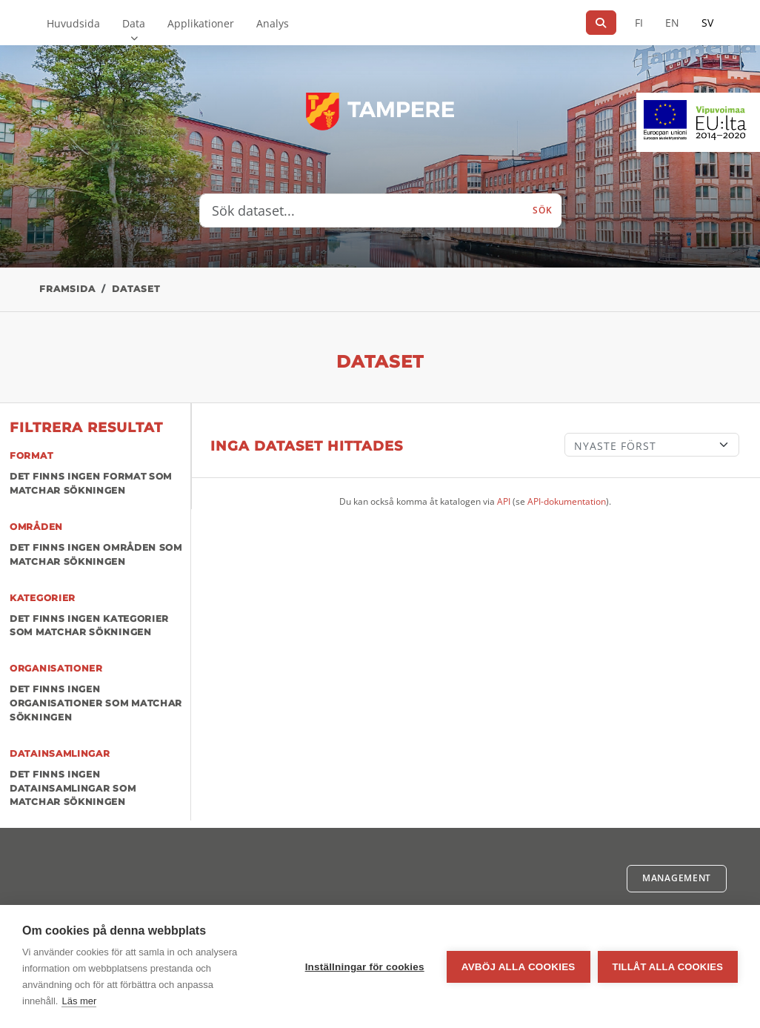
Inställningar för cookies (364, 966)
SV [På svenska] (707, 23)
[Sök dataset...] (362, 210)
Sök (542, 210)
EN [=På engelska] (672, 23)
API (503, 501)
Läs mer (78, 1001)
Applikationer (200, 23)
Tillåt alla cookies (668, 966)
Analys (272, 23)
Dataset (136, 288)
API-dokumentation (566, 501)
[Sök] (601, 22)
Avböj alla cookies (518, 966)
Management (676, 878)
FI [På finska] (639, 23)
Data (133, 23)
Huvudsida (73, 23)
